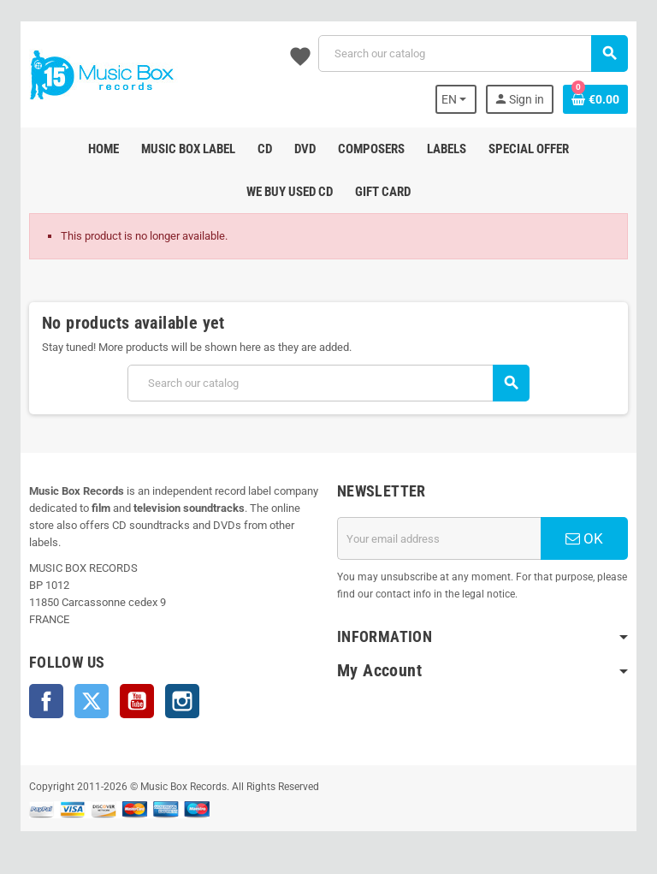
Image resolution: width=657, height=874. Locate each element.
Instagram (182, 701)
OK (584, 538)
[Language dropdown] (456, 99)
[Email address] (439, 538)
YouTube (137, 701)
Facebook (46, 701)
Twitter (91, 701)
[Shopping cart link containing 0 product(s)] (595, 99)
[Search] (472, 53)
